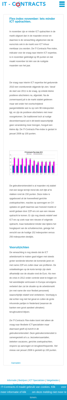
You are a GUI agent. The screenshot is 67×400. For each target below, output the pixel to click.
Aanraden (16, 363)
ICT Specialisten (37, 380)
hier (58, 386)
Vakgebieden (52, 380)
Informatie (12, 380)
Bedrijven (22, 380)
